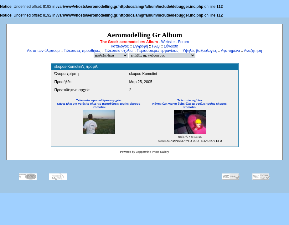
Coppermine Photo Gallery (152, 151)
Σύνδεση (171, 46)
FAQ (156, 46)
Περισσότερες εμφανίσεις (157, 50)
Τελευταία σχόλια (118, 50)
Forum (183, 42)
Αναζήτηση (253, 50)
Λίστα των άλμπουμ (43, 50)
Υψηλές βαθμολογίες (200, 50)
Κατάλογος (120, 46)
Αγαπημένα (230, 50)
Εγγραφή (140, 46)
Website (168, 42)
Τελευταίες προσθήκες (82, 50)
